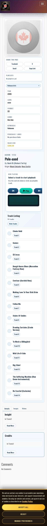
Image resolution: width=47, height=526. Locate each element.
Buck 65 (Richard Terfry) (16, 163)
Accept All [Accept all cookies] (23, 507)
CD (9, 111)
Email (14, 68)
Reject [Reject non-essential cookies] (23, 514)
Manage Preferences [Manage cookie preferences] (23, 521)
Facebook (15, 64)
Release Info (23, 86)
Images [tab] (15, 408)
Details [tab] (7, 409)
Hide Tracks (13, 224)
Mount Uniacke (15, 166)
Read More (10, 426)
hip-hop (10, 119)
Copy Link (32, 68)
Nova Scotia (26, 166)
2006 (10, 94)
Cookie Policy (27, 501)
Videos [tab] (24, 408)
